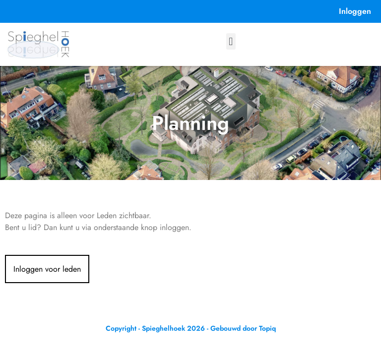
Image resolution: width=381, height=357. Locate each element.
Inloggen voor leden (47, 269)
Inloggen (355, 11)
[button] (231, 41)
